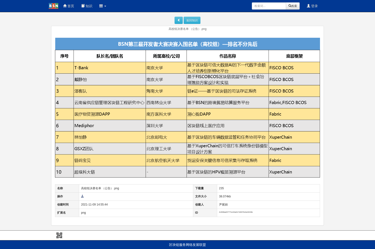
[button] (103, 6)
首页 (68, 6)
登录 (312, 6)
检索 (292, 6)
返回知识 (192, 20)
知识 (86, 6)
